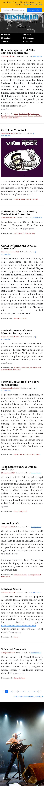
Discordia (16, 117)
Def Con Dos (38, 116)
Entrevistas (29, 38)
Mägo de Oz (18, 116)
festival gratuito (5, 576)
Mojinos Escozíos (33, 114)
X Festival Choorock (13, 649)
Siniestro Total (23, 114)
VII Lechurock (10, 523)
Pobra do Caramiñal (29, 454)
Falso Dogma (32, 575)
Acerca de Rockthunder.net (24, 696)
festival (16, 114)
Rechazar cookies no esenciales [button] (14, 10)
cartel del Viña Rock (32, 199)
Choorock (17, 678)
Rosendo (30, 116)
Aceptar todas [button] (34, 10)
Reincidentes (5, 116)
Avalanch (4, 117)
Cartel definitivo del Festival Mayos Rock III (18, 247)
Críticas (28, 35)
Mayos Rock (17, 318)
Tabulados (29, 41)
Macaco (11, 116)
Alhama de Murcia (6, 369)
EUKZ (15, 233)
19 (37, 691)
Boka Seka (17, 367)
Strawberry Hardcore (20, 575)
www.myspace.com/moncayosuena (18, 625)
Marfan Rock (18, 454)
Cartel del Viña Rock (14, 130)
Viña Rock (17, 199)
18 (34, 691)
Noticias (6, 35)
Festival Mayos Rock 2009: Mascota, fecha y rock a (17, 332)
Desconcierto (25, 367)
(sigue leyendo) (6, 109)
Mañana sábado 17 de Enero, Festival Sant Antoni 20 (19, 213)
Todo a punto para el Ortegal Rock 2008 (19, 468)
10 (28, 691)
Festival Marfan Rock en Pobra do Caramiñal (20, 383)
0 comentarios (36, 56)
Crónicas (6, 38)
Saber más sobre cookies (33, 4)
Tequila (25, 116)
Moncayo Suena (11, 589)
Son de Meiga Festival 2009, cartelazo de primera (18, 51)
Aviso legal (39, 696)
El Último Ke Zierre (29, 233)
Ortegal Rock (18, 511)
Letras (5, 41)
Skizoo (10, 117)
